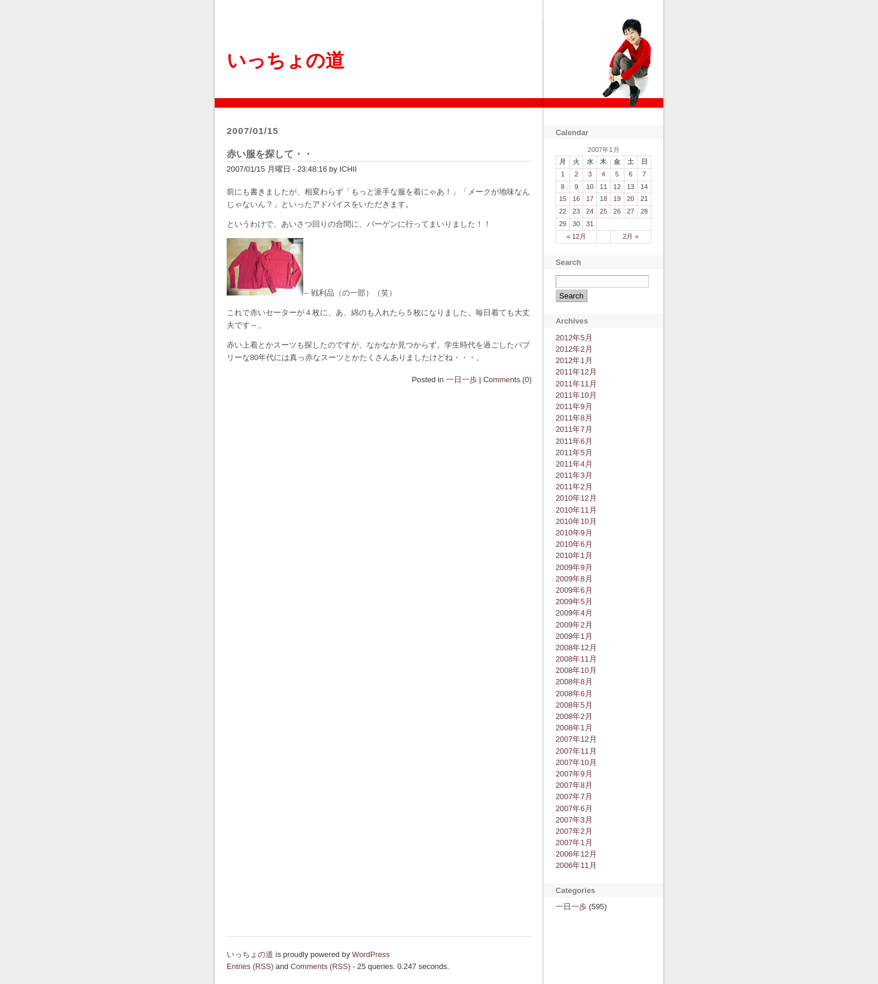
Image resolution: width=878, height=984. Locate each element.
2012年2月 (574, 349)
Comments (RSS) (320, 966)
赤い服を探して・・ (270, 154)
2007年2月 (574, 831)
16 (576, 198)
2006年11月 (576, 865)
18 (603, 198)
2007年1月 (574, 842)
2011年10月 (576, 395)
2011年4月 (574, 463)
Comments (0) (507, 379)
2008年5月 (574, 704)
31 (589, 223)
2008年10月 (576, 670)
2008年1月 (574, 727)
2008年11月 (576, 658)
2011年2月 (574, 486)
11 (603, 186)
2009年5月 (574, 601)
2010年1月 (574, 555)
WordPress (371, 954)
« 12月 (576, 236)
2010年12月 (576, 497)
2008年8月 (574, 681)
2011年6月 (574, 441)
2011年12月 (576, 371)
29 (562, 223)
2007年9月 (574, 773)
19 (616, 198)
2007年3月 (574, 819)
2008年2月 (574, 716)
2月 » (631, 236)
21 (644, 198)
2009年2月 (574, 624)
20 (630, 198)
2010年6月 (574, 544)
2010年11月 (576, 509)
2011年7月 (574, 429)
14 (644, 186)
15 (562, 198)
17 (589, 198)
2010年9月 (574, 532)
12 (616, 186)
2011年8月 (574, 417)
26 (616, 211)
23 (576, 211)
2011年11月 (576, 383)
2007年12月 (576, 739)
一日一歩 (461, 379)
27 (630, 211)
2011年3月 (574, 475)
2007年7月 (574, 796)
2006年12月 (576, 853)
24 (589, 211)
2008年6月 (574, 693)
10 (589, 186)
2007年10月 (576, 762)
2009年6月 (574, 590)
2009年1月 (574, 636)
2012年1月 (574, 360)
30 (576, 223)
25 (603, 211)
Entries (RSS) (250, 966)
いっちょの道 (286, 60)
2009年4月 (574, 612)
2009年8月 (574, 578)
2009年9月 (574, 567)
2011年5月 (574, 452)
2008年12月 (576, 647)
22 (562, 211)
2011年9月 (574, 406)
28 (644, 211)
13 (630, 186)
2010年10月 (576, 521)
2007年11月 (576, 751)
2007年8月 (574, 785)
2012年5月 (574, 337)
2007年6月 (574, 808)
